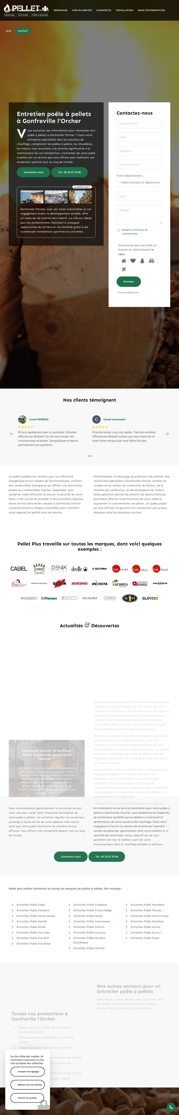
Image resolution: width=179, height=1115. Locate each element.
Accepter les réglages (28, 1071)
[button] (171, 1107)
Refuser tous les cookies (30, 1085)
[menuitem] (10, 10)
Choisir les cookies (27, 1098)
